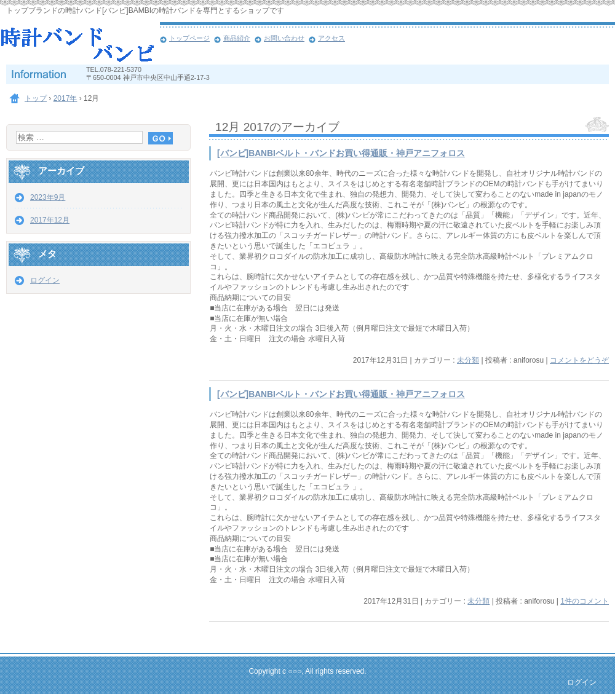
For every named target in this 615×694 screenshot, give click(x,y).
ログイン (45, 280)
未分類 (468, 360)
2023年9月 (47, 197)
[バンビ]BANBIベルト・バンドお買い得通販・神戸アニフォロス (341, 153)
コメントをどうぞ (579, 360)
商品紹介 (236, 38)
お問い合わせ (284, 38)
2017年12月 (49, 220)
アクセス (331, 38)
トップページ (189, 38)
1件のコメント (584, 601)
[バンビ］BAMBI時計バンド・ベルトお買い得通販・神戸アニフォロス (80, 43)
